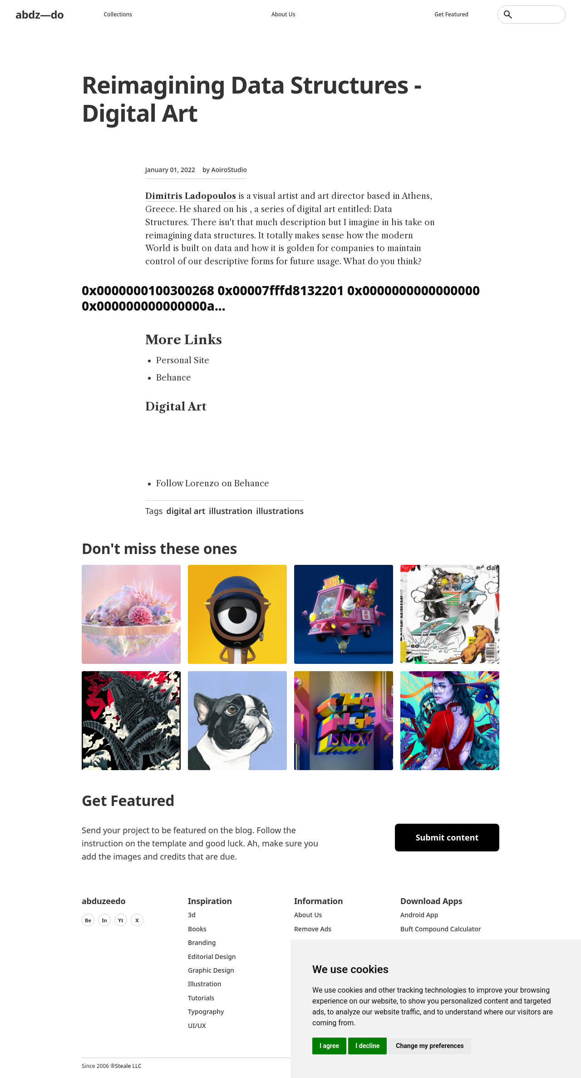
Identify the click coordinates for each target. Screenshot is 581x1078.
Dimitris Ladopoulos (190, 196)
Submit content (447, 837)
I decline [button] (367, 1045)
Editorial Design (212, 956)
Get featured (451, 14)
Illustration (205, 983)
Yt (120, 920)
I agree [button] (329, 1045)
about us (308, 914)
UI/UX (197, 1025)
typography (206, 1011)
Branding (202, 942)
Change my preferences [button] (429, 1045)
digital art (185, 510)
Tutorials (201, 998)
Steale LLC (128, 1066)
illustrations (280, 510)
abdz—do (39, 14)
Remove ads (312, 929)
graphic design (211, 970)
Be (88, 920)
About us (283, 14)
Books (197, 929)
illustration (230, 510)
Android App (419, 914)
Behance (173, 378)
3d (192, 914)
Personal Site (182, 361)
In (104, 920)
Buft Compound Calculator (440, 929)
